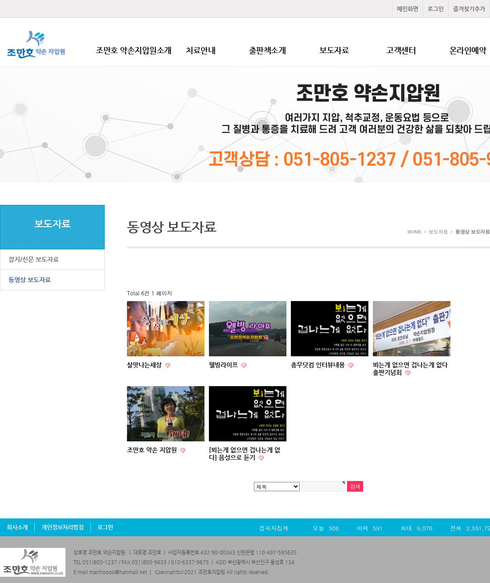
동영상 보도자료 (29, 279)
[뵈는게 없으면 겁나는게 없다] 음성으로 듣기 (244, 453)
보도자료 (334, 50)
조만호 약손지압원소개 (134, 50)
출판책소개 (267, 50)
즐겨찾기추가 (469, 8)
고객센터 (401, 50)
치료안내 (200, 50)
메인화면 (407, 8)
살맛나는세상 (145, 364)
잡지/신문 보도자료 (33, 259)
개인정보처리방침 (62, 527)
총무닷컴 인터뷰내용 (319, 364)
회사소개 (17, 527)
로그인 (436, 8)
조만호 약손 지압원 (153, 449)
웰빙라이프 (224, 364)
